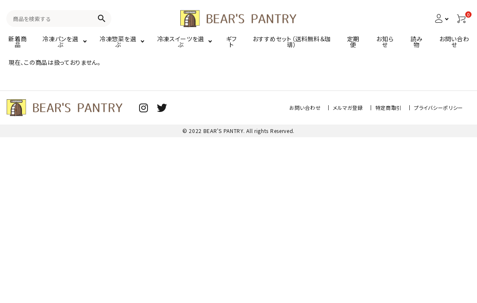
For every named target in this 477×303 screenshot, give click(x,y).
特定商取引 (388, 107)
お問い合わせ (305, 107)
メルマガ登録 (348, 107)
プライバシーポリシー (438, 107)
